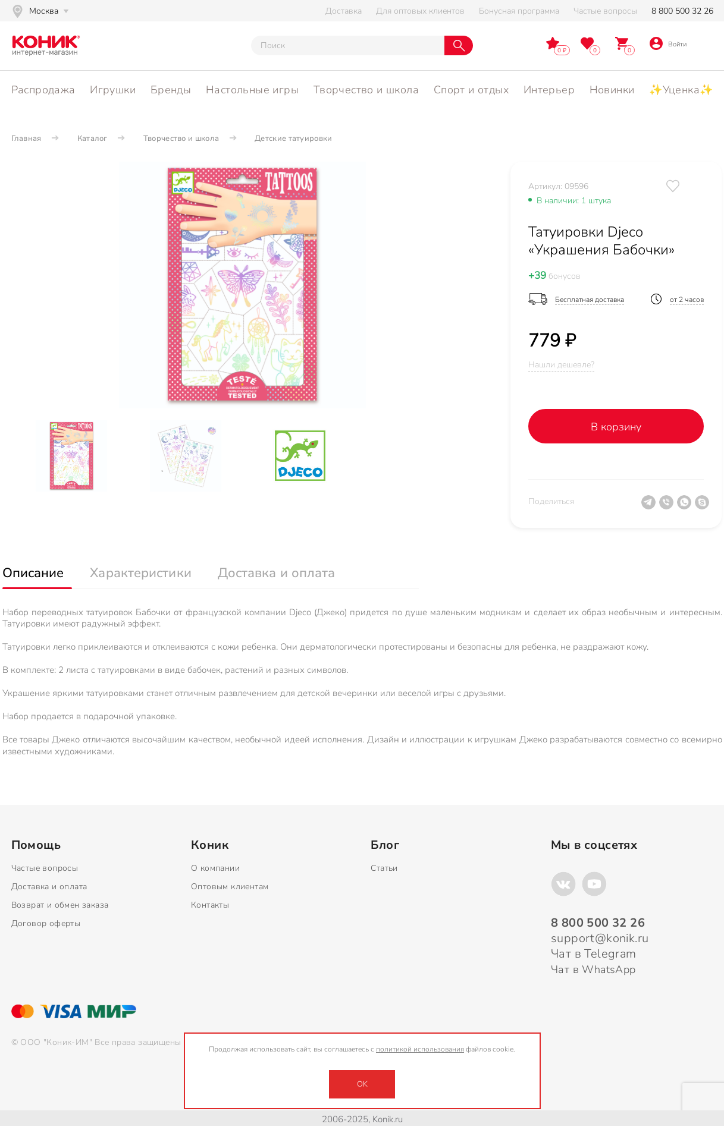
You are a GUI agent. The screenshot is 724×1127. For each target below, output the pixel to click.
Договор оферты (46, 923)
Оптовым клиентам (229, 886)
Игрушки (113, 90)
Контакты (210, 905)
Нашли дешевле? (561, 364)
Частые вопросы (605, 11)
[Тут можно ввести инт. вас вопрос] (347, 45)
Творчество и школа (366, 90)
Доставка (343, 11)
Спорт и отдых (471, 90)
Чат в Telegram (594, 954)
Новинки (612, 90)
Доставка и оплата (49, 886)
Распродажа (43, 90)
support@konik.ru (599, 938)
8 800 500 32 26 (682, 11)
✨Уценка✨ (681, 90)
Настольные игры (252, 90)
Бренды (171, 90)
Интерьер (549, 90)
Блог (385, 845)
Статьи (384, 868)
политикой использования (420, 1049)
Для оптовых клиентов (420, 11)
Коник (209, 845)
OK (362, 1084)
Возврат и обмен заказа (60, 905)
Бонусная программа (519, 11)
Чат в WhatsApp (593, 969)
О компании (215, 868)
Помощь (36, 845)
